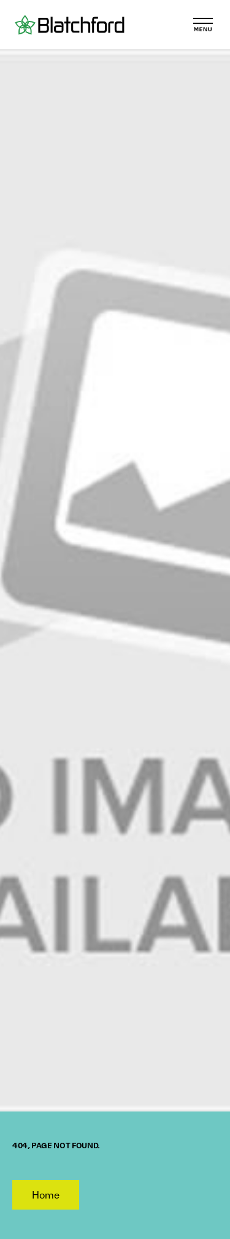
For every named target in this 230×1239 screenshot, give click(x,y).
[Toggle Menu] (203, 24)
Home (45, 1194)
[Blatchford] (70, 25)
